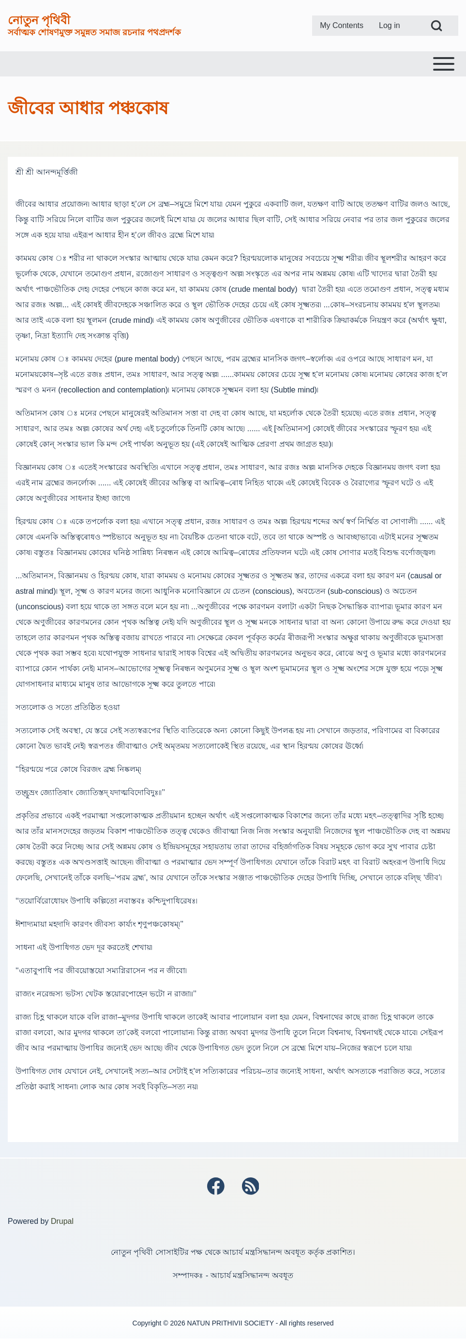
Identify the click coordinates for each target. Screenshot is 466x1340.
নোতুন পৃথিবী (39, 20)
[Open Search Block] (436, 25)
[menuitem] (341, 25)
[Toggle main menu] (233, 63)
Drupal (62, 1222)
